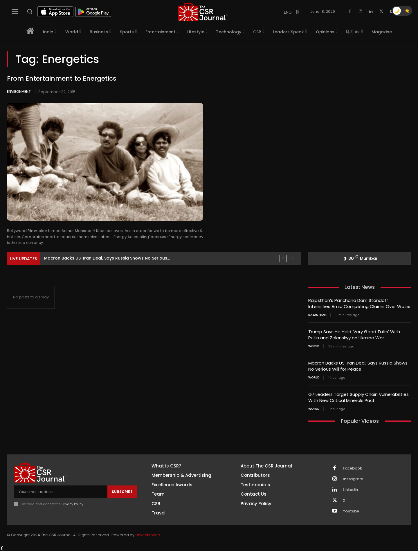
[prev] (283, 258)
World (314, 346)
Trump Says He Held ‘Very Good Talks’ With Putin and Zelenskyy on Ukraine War (354, 335)
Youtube (351, 511)
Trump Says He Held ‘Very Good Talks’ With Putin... (96, 258)
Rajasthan (317, 315)
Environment (19, 91)
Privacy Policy (72, 504)
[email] (60, 491)
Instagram (353, 479)
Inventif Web (148, 535)
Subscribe (122, 491)
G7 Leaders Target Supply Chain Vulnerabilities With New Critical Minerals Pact (358, 397)
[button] (30, 11)
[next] (292, 258)
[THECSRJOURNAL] (203, 12)
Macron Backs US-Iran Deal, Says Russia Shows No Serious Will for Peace (358, 366)
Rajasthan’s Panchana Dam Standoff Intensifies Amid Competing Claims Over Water (359, 303)
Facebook (352, 468)
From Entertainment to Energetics (61, 78)
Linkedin (350, 489)
